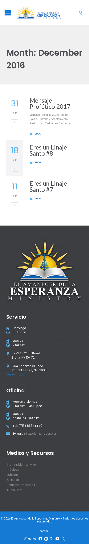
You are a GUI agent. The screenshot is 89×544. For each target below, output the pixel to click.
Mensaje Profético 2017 (49, 103)
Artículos (13, 480)
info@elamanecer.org (40, 433)
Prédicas (13, 470)
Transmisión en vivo (21, 464)
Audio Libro (15, 490)
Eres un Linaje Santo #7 (48, 186)
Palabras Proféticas (21, 485)
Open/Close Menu (8, 12)
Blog (38, 133)
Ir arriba (44, 531)
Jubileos (13, 475)
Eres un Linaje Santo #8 (48, 150)
